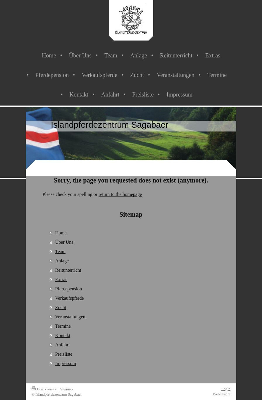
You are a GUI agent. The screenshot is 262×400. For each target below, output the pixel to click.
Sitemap (66, 389)
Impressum (65, 363)
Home (61, 232)
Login (225, 389)
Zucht (60, 307)
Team (60, 251)
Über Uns (64, 242)
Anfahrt (62, 344)
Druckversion (45, 389)
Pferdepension (68, 288)
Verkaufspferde (69, 298)
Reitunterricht (68, 270)
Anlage (62, 260)
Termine (63, 326)
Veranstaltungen (70, 316)
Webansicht (221, 394)
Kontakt (62, 335)
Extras (61, 279)
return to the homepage (120, 194)
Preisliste (64, 354)
